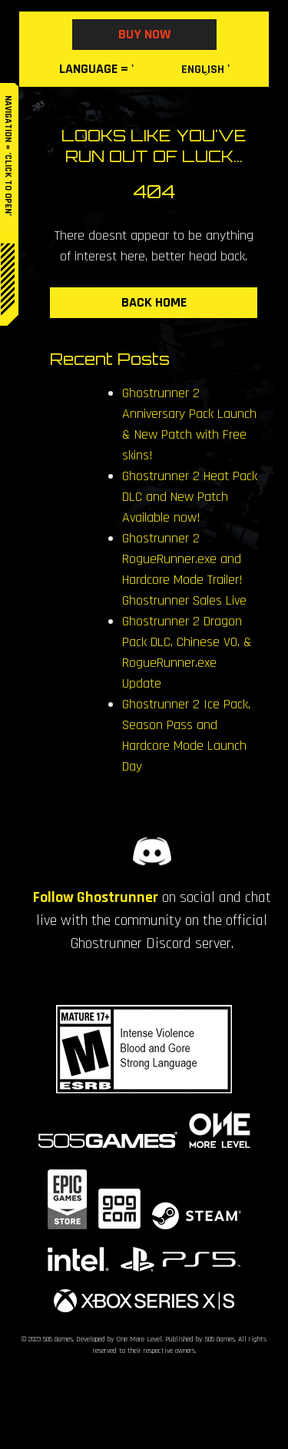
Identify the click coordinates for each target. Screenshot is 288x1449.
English (202, 69)
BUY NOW (144, 34)
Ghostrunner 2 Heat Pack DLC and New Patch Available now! (189, 496)
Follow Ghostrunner (95, 897)
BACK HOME (154, 302)
